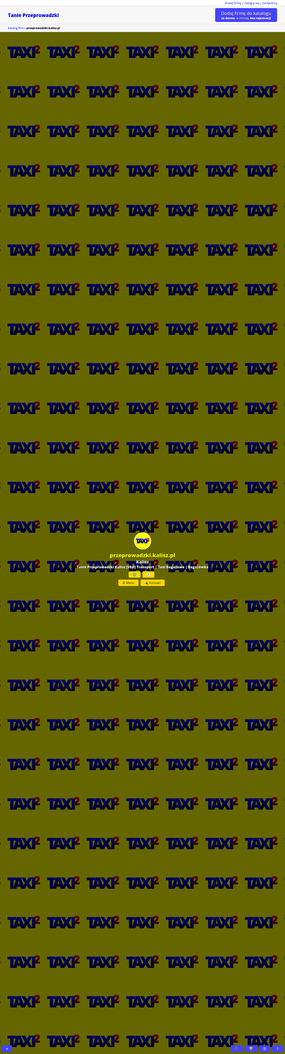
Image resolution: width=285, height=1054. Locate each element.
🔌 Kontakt (152, 583)
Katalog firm (16, 28)
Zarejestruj (269, 3)
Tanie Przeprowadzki (33, 15)
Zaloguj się (251, 3)
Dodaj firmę (233, 3)
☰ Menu (128, 583)
